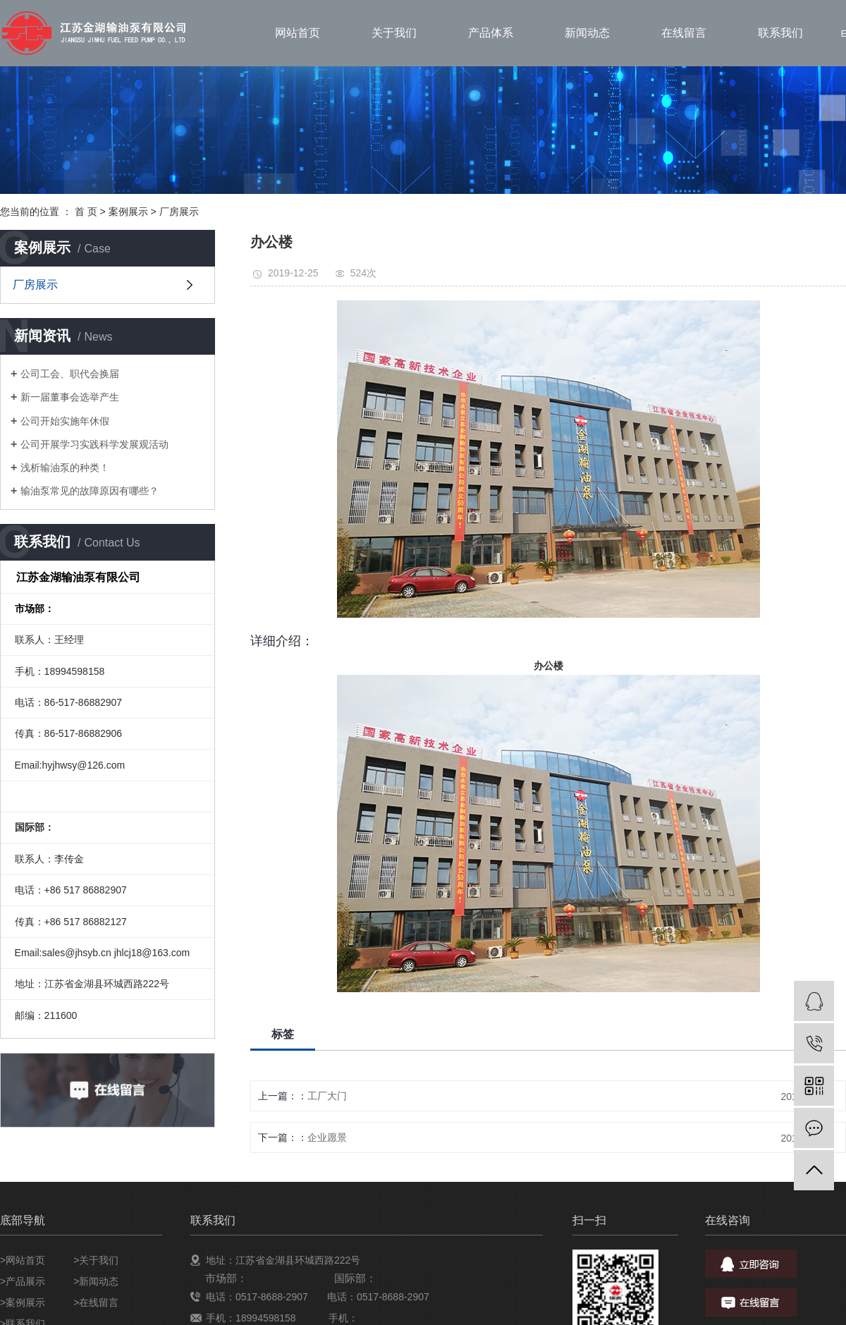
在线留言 (683, 33)
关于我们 (394, 33)
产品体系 (490, 33)
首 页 (86, 211)
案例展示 (128, 211)
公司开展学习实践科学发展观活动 (94, 444)
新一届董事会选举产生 (69, 397)
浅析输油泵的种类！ (64, 467)
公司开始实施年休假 (64, 421)
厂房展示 (179, 211)
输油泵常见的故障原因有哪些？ (89, 490)
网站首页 (297, 33)
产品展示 (25, 1281)
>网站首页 (22, 1260)
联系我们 (780, 33)
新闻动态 (587, 33)
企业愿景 (327, 1137)
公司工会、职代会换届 (69, 373)
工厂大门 (327, 1095)
